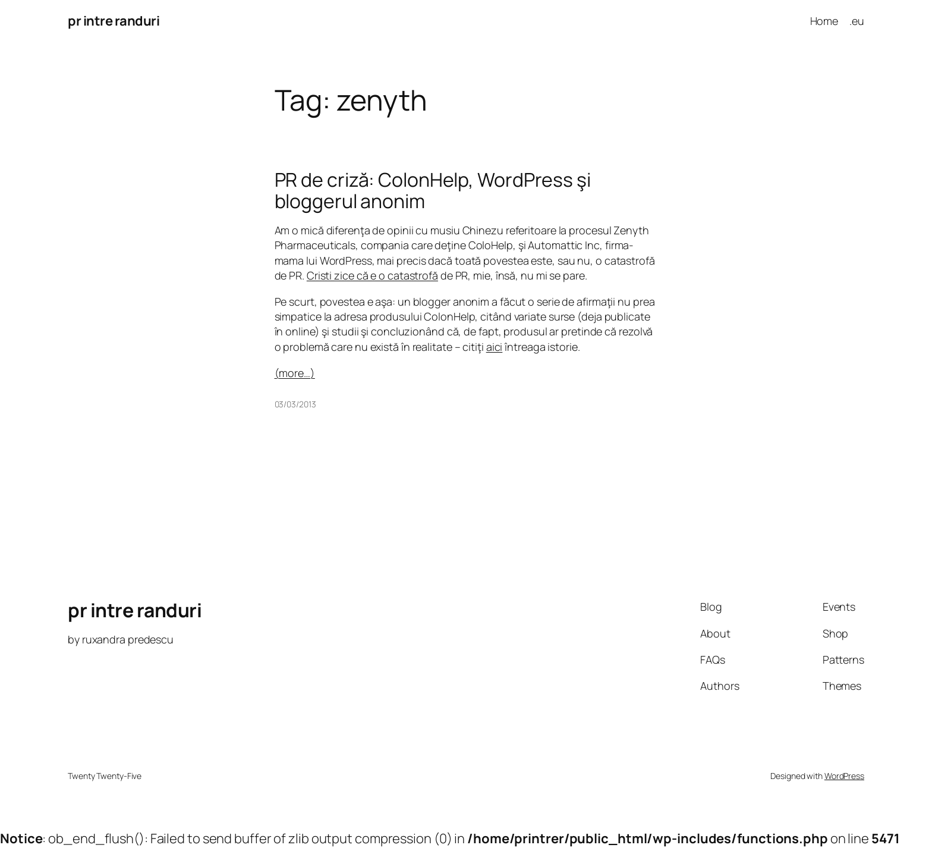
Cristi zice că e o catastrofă (372, 275)
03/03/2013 (295, 404)
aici (494, 347)
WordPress (844, 775)
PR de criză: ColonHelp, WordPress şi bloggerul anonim (433, 190)
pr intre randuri (113, 21)
